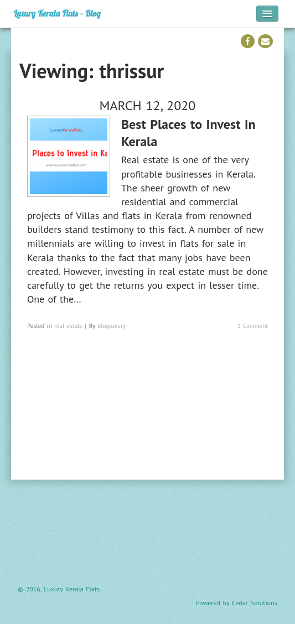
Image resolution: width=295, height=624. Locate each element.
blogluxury (111, 326)
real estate (68, 326)
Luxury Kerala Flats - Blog (57, 13)
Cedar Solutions (254, 603)
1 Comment (252, 326)
